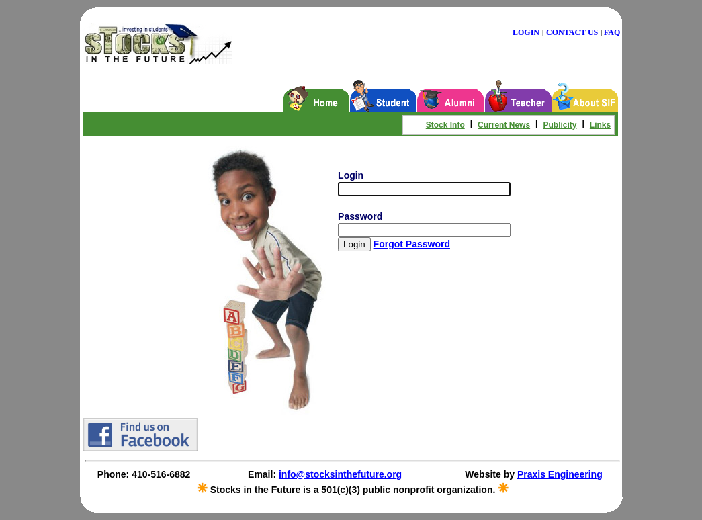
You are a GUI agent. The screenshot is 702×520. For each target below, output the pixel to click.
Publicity (559, 125)
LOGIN (526, 32)
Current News (504, 125)
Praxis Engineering (560, 474)
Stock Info (445, 125)
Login (350, 175)
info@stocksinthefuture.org (340, 474)
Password (360, 216)
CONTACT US (572, 32)
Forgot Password (412, 244)
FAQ (612, 32)
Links (600, 125)
